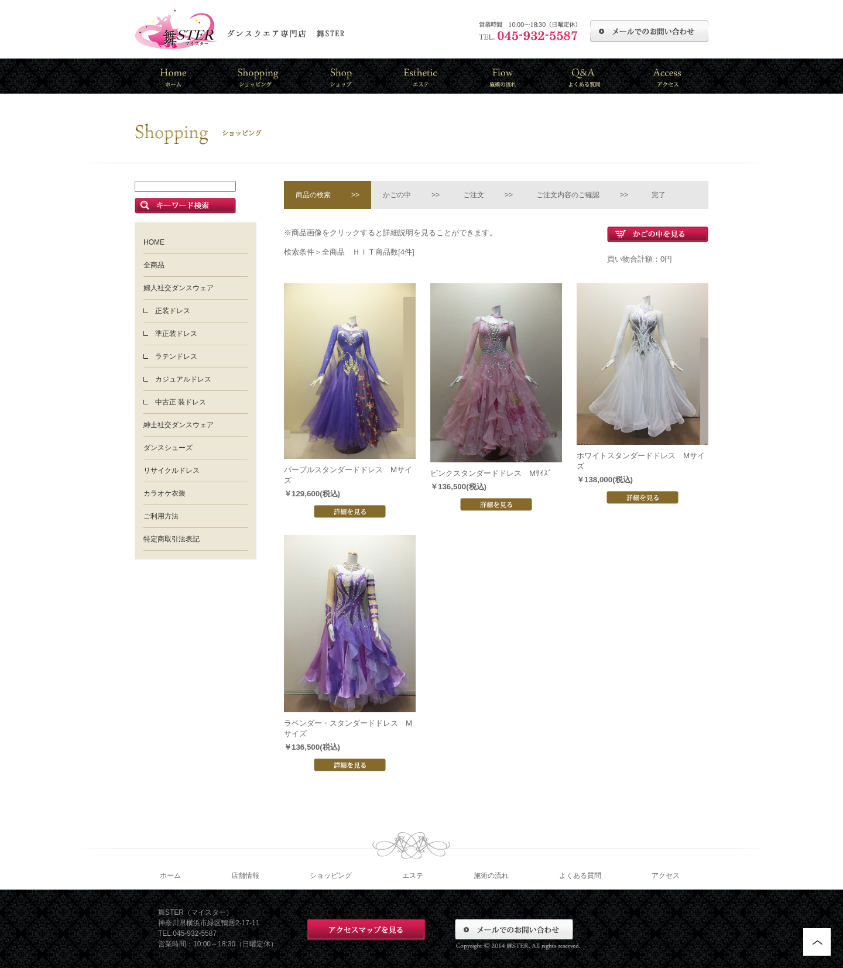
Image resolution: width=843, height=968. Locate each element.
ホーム (170, 875)
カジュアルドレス (183, 379)
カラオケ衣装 (164, 493)
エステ (412, 875)
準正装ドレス (176, 333)
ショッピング (331, 875)
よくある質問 (580, 875)
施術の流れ (491, 875)
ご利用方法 (161, 516)
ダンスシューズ (168, 448)
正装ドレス (172, 311)
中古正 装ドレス (180, 402)
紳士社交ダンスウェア (178, 425)
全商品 (154, 265)
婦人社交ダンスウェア (178, 288)
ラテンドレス (176, 356)
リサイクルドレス (171, 470)
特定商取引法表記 (171, 539)
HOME (154, 242)
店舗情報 (245, 875)
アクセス (666, 875)
